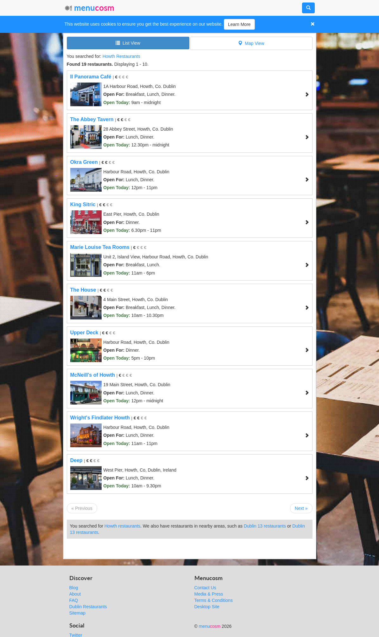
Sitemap (77, 612)
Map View (251, 43)
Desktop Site (206, 606)
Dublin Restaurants (88, 606)
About (75, 594)
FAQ (73, 600)
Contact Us (205, 587)
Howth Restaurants (121, 56)
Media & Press (208, 594)
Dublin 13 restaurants (265, 526)
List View (128, 43)
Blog (73, 587)
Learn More (239, 24)
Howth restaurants (122, 526)
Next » (301, 508)
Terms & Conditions (213, 600)
